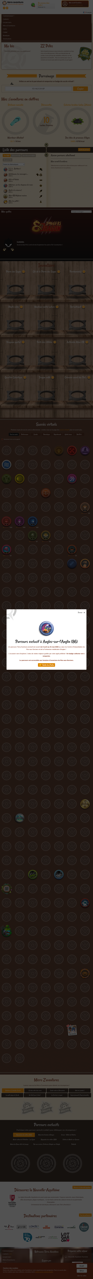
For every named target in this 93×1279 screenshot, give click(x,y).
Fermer (82, 613)
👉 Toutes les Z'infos (46, 665)
